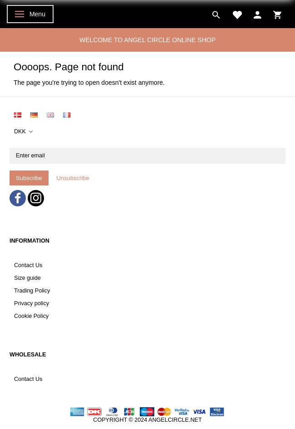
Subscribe (29, 178)
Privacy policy (31, 303)
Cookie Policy (31, 316)
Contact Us (28, 265)
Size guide (27, 278)
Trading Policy (32, 291)
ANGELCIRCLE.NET (175, 420)
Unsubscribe (72, 178)
